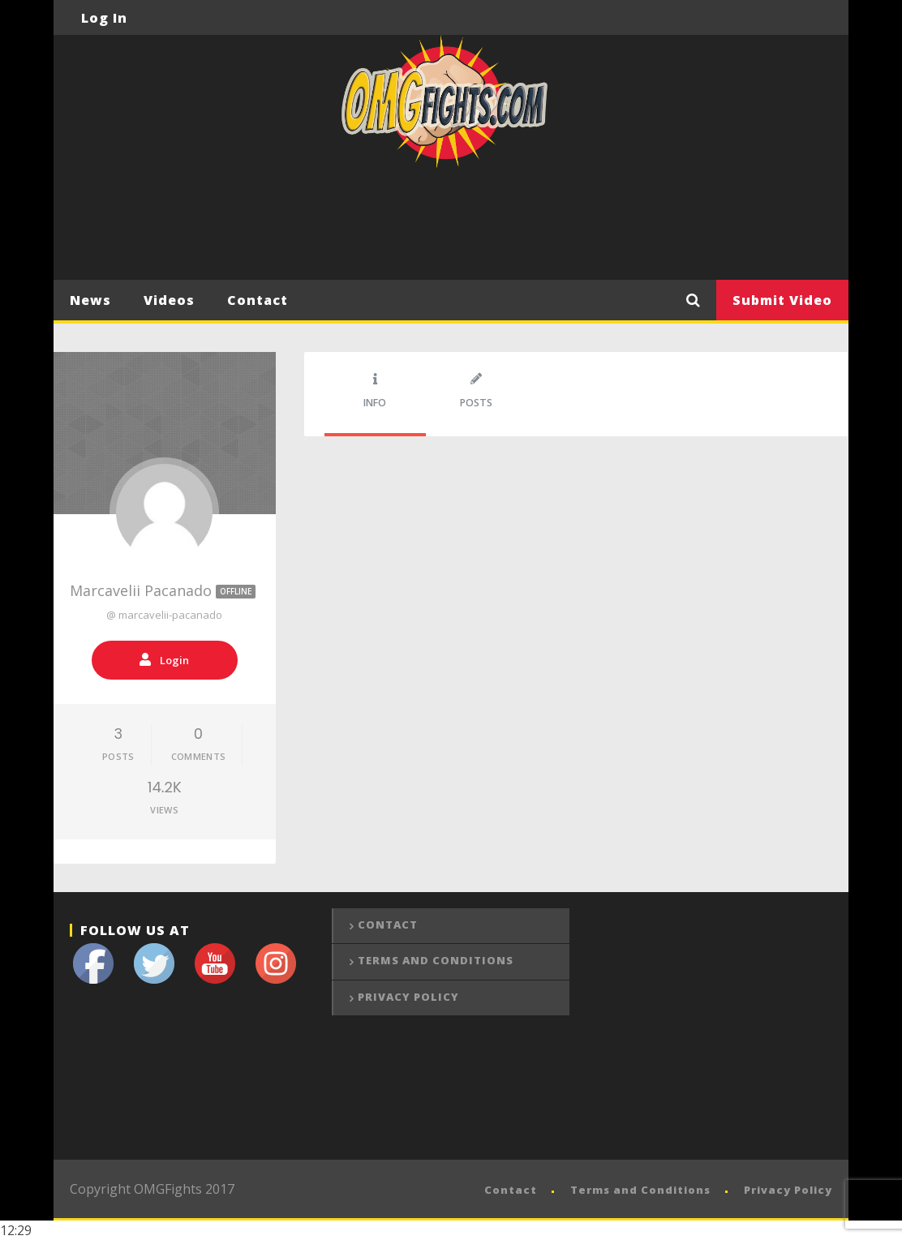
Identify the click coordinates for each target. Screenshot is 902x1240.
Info (375, 391)
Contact (257, 300)
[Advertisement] (451, 233)
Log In (104, 18)
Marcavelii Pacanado (165, 590)
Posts (476, 391)
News (90, 300)
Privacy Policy (408, 996)
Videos (169, 300)
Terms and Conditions (435, 960)
